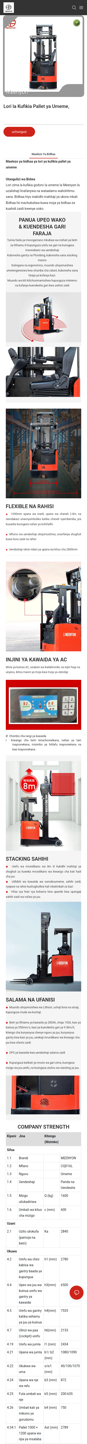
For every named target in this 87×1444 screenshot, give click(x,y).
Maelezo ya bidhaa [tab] (43, 154)
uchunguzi (19, 132)
